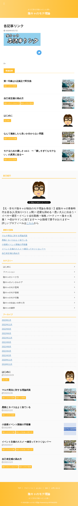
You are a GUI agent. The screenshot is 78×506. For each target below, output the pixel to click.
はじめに (8, 115)
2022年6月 (6, 333)
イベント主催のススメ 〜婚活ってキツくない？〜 (24, 249)
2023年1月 (6, 320)
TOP (19, 488)
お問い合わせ (55, 488)
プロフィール (28, 488)
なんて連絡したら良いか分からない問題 (23, 133)
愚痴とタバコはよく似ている (14, 240)
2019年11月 (7, 364)
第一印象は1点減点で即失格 (17, 81)
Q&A (46, 488)
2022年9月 (6, 329)
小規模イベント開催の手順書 (14, 244)
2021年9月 (6, 342)
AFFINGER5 (52, 502)
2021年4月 (6, 351)
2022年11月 (7, 325)
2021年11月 (7, 338)
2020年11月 (7, 360)
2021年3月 (6, 355)
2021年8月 (6, 347)
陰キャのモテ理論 (39, 13)
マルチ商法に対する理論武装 (14, 236)
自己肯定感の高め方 (14, 98)
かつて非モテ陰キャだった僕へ (39, 498)
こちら (30, 223)
